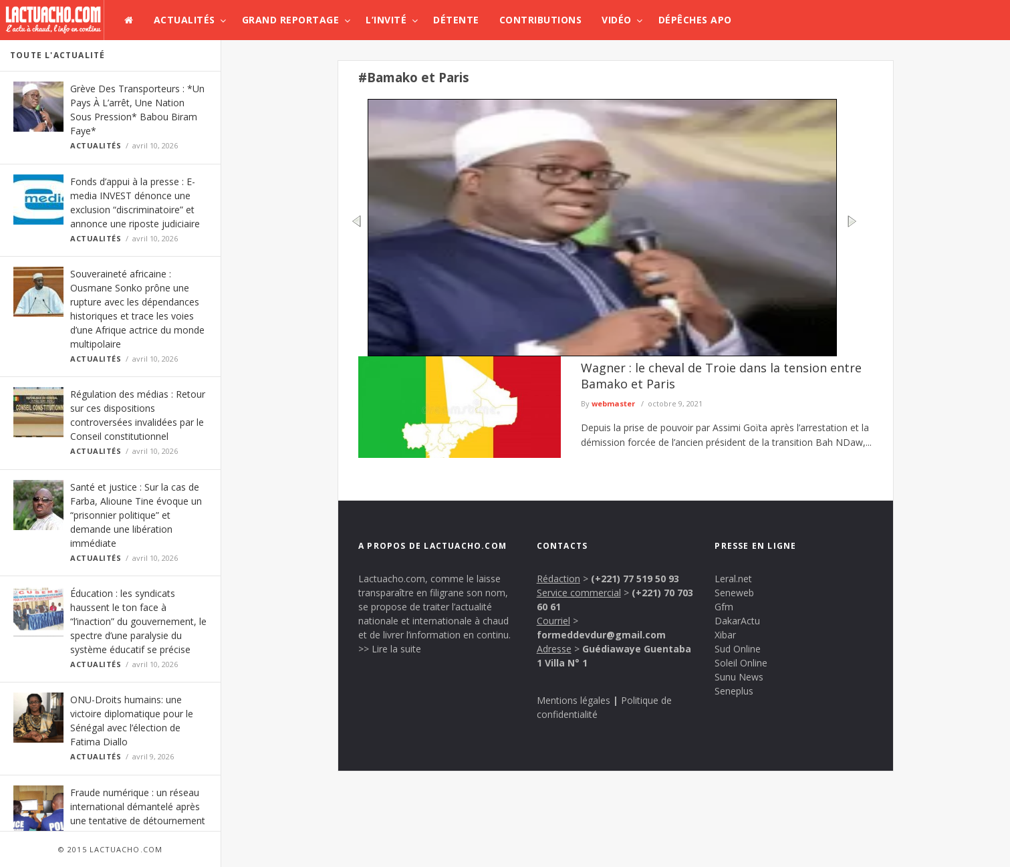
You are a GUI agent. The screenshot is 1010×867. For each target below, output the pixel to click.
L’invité (386, 19)
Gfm (724, 606)
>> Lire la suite (389, 648)
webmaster (613, 403)
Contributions (540, 19)
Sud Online (738, 648)
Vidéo (617, 19)
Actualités (184, 19)
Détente (456, 19)
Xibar (725, 634)
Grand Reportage (291, 19)
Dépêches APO (695, 19)
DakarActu (737, 620)
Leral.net (733, 578)
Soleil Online (741, 662)
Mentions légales (573, 700)
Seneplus (734, 691)
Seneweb (734, 592)
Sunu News (739, 676)
